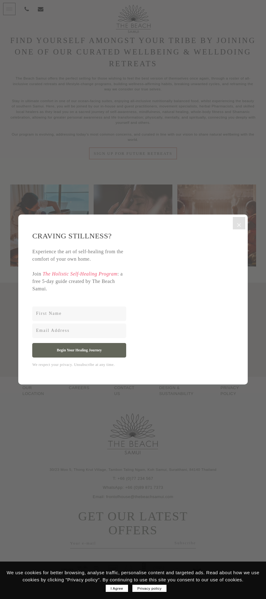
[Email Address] (79, 330)
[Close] (239, 223)
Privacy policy (149, 588)
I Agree (117, 588)
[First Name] (79, 313)
